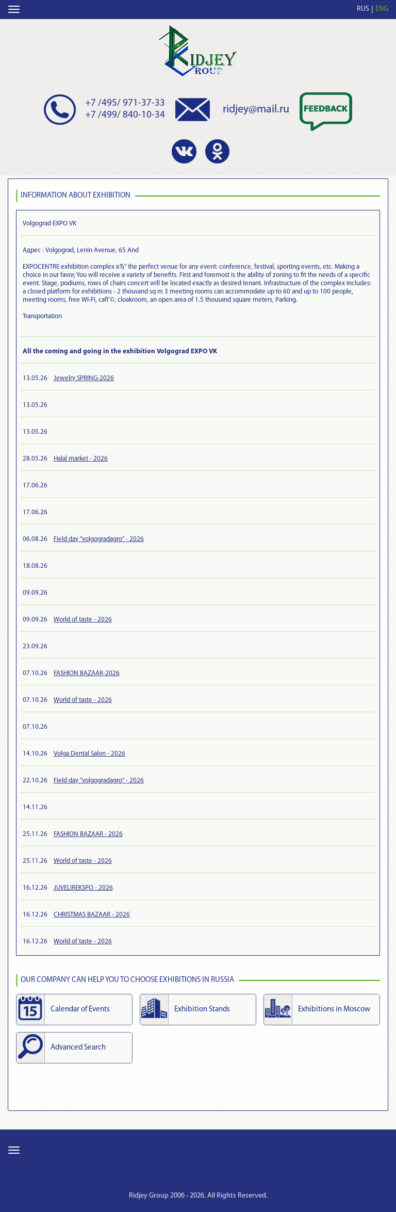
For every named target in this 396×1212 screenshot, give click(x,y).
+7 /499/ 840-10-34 (125, 115)
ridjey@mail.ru (256, 110)
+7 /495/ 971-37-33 (125, 103)
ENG (381, 9)
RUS (363, 9)
